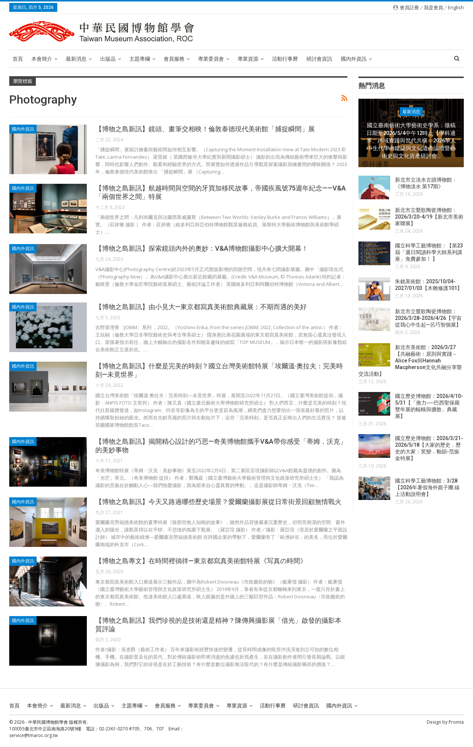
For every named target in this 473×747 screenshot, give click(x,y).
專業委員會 (211, 59)
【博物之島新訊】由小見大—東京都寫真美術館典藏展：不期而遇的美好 (201, 307)
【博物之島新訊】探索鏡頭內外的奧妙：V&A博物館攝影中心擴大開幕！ (201, 248)
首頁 (18, 59)
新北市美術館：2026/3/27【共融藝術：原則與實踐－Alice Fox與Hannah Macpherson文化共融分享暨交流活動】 (410, 360)
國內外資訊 (354, 59)
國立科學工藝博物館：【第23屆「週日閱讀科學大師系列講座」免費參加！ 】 (429, 252)
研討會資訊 (319, 59)
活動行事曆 (285, 59)
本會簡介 (41, 59)
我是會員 (433, 7)
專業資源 (248, 59)
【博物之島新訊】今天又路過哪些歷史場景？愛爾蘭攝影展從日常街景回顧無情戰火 (218, 502)
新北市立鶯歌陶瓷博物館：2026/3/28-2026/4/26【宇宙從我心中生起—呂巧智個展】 (428, 318)
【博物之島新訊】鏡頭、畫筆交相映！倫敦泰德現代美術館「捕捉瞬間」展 (205, 129)
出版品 (108, 59)
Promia (456, 722)
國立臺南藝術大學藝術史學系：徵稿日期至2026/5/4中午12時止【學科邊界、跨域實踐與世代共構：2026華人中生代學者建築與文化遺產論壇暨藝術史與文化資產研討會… (411, 140)
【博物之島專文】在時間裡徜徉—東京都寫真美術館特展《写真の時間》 (201, 561)
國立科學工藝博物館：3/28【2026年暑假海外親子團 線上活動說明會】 (427, 487)
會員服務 (174, 59)
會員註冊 (409, 7)
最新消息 (76, 59)
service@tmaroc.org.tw (33, 735)
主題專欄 (139, 59)
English (456, 7)
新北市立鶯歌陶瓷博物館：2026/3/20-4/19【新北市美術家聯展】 (429, 216)
